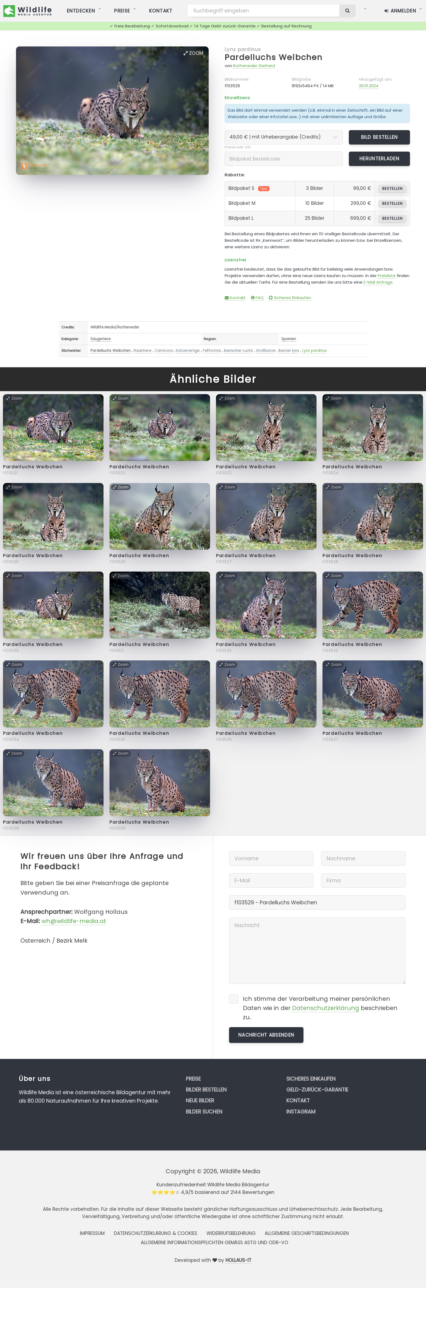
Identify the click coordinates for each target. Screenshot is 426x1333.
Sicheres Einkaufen (290, 297)
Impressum (92, 1233)
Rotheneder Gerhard (254, 65)
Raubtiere (143, 350)
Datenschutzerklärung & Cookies (155, 1233)
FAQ (257, 297)
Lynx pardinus (243, 49)
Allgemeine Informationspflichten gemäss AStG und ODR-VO (214, 1242)
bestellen (392, 188)
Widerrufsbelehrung (231, 1233)
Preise (193, 1079)
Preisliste (387, 275)
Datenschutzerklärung (325, 1008)
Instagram (300, 1111)
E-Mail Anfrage (378, 282)
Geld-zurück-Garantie (317, 1089)
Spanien (288, 338)
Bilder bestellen (206, 1089)
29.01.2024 (368, 86)
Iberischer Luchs (238, 350)
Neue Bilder (200, 1100)
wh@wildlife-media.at (74, 921)
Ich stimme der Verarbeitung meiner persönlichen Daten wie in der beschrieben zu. (320, 1008)
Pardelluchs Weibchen (273, 57)
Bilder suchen (204, 1111)
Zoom (193, 53)
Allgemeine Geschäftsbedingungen (307, 1233)
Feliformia (212, 350)
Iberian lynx (288, 350)
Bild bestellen (379, 137)
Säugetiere (100, 338)
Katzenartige (188, 350)
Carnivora (164, 350)
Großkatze (265, 350)
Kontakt (235, 297)
